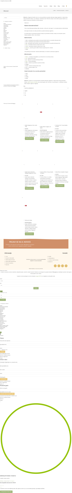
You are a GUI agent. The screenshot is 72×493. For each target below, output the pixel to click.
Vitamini (5, 27)
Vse (25, 95)
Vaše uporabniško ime (4, 365)
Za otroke (5, 38)
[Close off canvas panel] (1, 332)
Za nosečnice (6, 39)
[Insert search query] (12, 18)
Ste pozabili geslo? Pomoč (5, 353)
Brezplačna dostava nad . (6, 0)
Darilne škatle (6, 43)
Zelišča (5, 40)
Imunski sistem (6, 32)
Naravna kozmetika (7, 42)
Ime (0, 283)
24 (25, 93)
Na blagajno (12, 481)
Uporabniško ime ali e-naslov (5, 391)
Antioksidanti (6, 26)
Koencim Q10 (6, 33)
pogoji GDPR (38, 276)
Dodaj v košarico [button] (29, 138)
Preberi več (26, 22)
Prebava (5, 35)
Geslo (1, 348)
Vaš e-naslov (2, 369)
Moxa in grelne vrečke (7, 41)
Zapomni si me (3, 349)
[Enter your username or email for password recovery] (36, 390)
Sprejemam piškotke (6, 491)
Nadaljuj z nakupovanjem (5, 481)
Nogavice (5, 44)
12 (25, 92)
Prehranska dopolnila (7, 24)
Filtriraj (3, 299)
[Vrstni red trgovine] (46, 88)
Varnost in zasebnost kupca (5, 355)
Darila (5, 23)
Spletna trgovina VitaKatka (33, 82)
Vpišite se (2, 384)
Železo (27, 56)
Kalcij (27, 44)
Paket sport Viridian (28, 220)
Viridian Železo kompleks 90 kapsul (61, 172)
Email (1, 278)
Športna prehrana (7, 37)
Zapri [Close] (1, 291)
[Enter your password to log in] (36, 346)
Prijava (36, 288)
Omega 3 (5, 34)
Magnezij (27, 47)
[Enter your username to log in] (36, 343)
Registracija (3, 379)
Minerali (67, 10)
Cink (26, 58)
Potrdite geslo (2, 377)
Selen (27, 61)
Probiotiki (5, 36)
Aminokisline (6, 25)
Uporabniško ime (3, 344)
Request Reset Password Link (7, 393)
